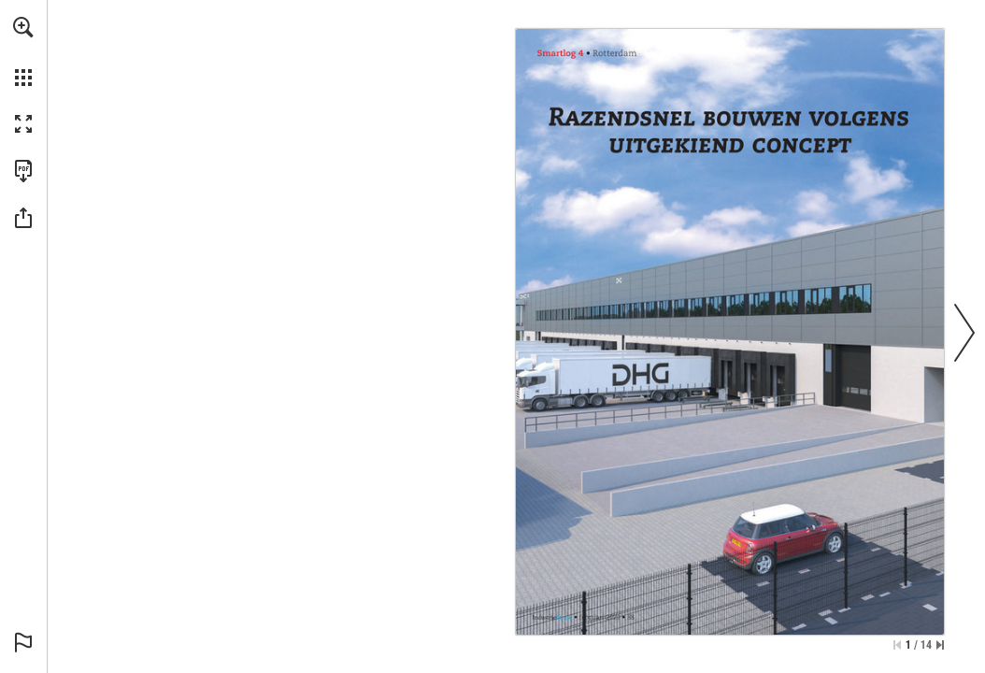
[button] (23, 27)
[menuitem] (23, 51)
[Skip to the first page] (897, 645)
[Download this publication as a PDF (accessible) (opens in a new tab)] (23, 171)
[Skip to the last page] (940, 645)
